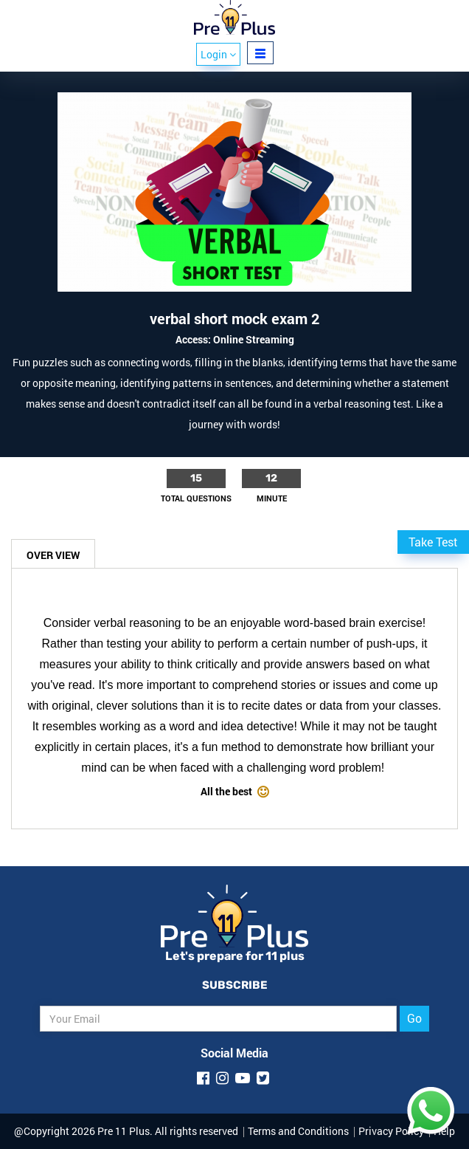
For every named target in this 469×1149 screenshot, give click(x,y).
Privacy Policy (391, 1131)
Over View (53, 555)
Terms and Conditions (298, 1131)
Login (218, 54)
